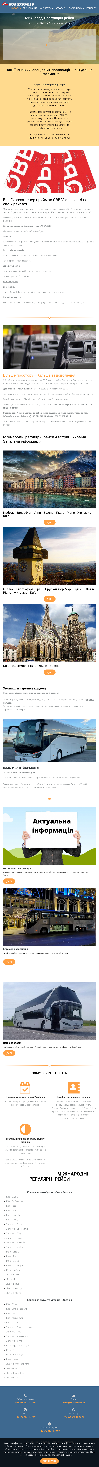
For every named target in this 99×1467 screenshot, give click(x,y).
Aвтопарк (61, 8)
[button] (46, 8)
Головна (16, 8)
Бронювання (30, 8)
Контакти (91, 8)
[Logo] (18, 3)
